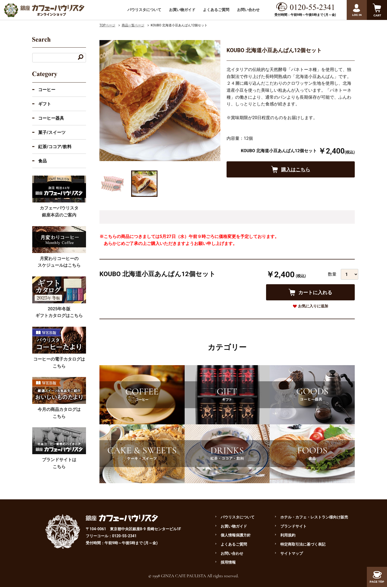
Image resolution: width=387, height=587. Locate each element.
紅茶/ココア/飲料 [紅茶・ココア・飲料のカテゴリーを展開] (54, 146)
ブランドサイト (293, 526)
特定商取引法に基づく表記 (302, 544)
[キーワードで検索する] (80, 57)
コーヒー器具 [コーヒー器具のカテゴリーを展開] (51, 118)
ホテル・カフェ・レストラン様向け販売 (314, 517)
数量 (332, 274)
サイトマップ (291, 553)
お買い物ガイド (182, 10)
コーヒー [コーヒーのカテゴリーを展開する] (46, 89)
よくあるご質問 (216, 10)
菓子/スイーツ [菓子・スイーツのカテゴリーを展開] (52, 132)
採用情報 (228, 562)
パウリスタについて (144, 10)
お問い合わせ (248, 10)
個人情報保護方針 (236, 535)
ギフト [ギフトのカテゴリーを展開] (44, 103)
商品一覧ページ (133, 25)
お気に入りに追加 (313, 306)
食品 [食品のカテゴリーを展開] (42, 160)
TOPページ (107, 25)
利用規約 (287, 535)
